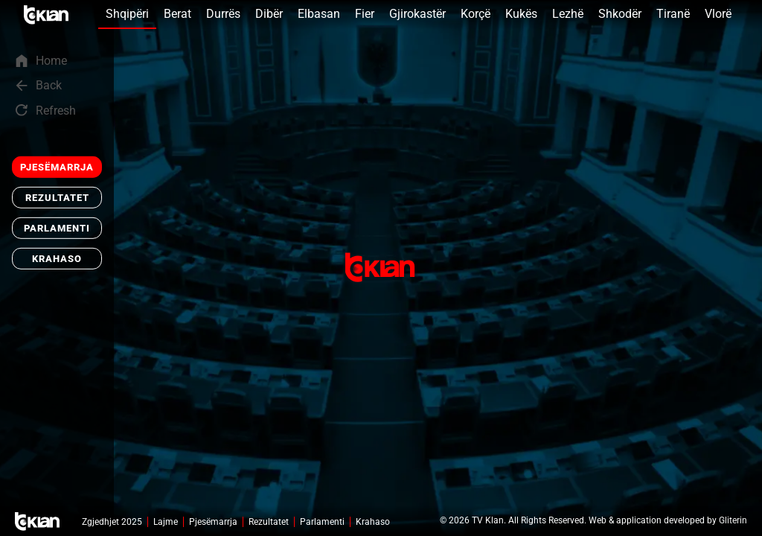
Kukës (521, 14)
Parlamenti (57, 228)
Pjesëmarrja (57, 167)
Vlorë (718, 14)
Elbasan (319, 14)
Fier (364, 14)
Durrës (223, 14)
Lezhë (567, 14)
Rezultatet (57, 197)
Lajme (165, 522)
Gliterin (733, 520)
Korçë (475, 14)
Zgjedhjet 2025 (112, 522)
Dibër (269, 14)
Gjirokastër (417, 14)
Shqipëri (127, 14)
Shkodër (619, 14)
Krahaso (57, 258)
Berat (177, 14)
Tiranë (673, 14)
